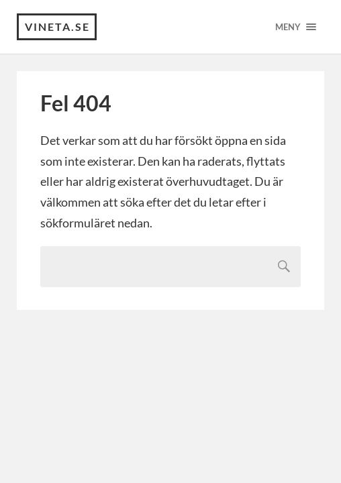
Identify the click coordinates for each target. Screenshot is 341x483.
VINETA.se (57, 26)
